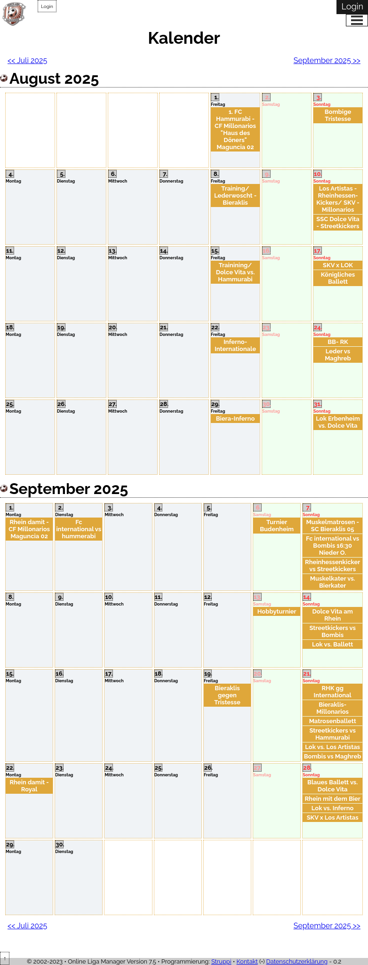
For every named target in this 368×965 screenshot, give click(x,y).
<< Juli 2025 (27, 60)
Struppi (221, 961)
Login (47, 6)
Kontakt (247, 961)
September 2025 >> (327, 60)
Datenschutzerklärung (297, 961)
